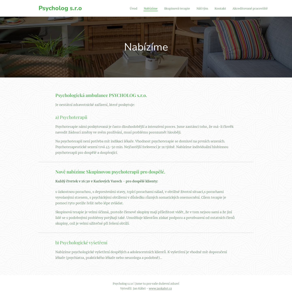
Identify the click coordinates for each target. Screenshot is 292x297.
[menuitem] (121, 8)
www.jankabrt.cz (160, 288)
